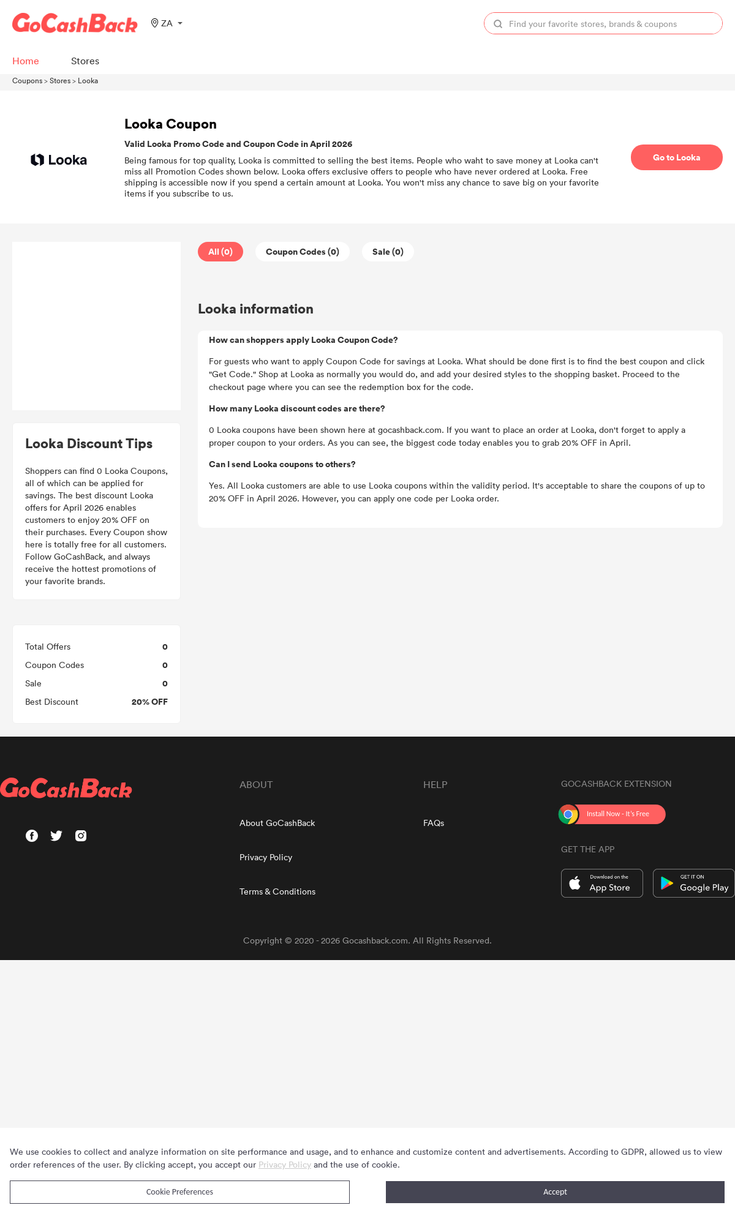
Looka (88, 80)
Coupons (27, 80)
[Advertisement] (96, 326)
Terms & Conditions (277, 891)
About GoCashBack (277, 822)
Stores (60, 80)
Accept (555, 1192)
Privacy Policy (265, 857)
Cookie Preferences (179, 1192)
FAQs (433, 822)
